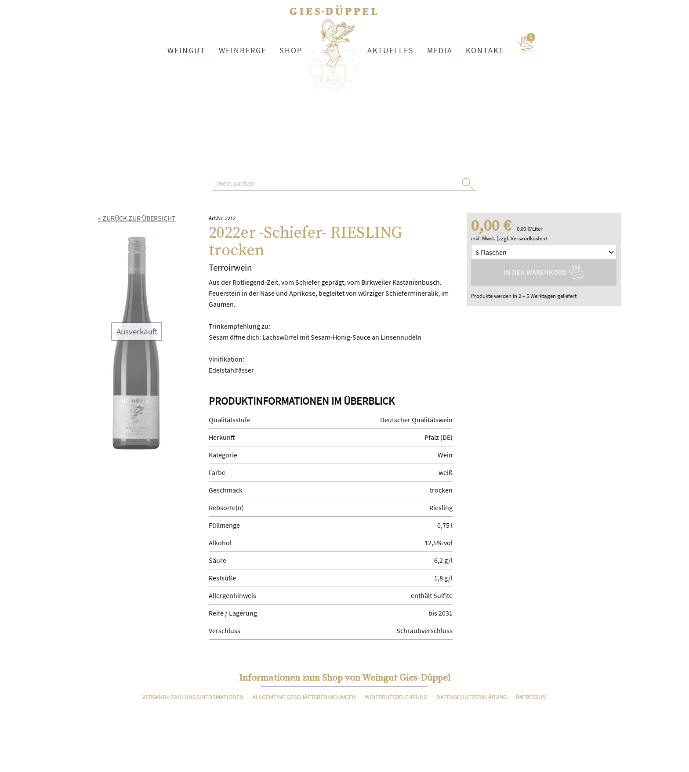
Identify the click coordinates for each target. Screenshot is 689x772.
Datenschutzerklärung (471, 697)
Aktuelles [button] (390, 50)
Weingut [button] (186, 50)
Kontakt (485, 50)
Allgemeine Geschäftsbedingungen (304, 697)
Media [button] (440, 50)
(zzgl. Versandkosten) (522, 238)
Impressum (531, 697)
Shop (290, 50)
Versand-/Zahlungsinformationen (192, 697)
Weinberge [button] (242, 50)
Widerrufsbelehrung (396, 697)
